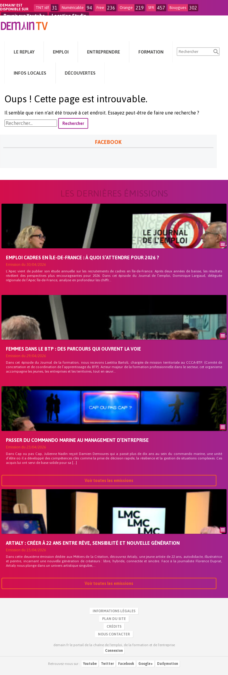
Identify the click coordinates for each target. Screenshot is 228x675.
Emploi (61, 51)
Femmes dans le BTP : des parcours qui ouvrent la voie (73, 348)
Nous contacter (114, 634)
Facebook (126, 664)
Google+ (145, 664)
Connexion (114, 651)
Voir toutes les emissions (109, 480)
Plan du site (114, 619)
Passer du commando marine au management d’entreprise (77, 440)
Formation (151, 51)
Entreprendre (103, 51)
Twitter (107, 664)
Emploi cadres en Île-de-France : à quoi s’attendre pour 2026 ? (82, 257)
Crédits (114, 626)
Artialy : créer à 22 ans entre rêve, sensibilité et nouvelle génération (93, 543)
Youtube (90, 664)
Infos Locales (30, 73)
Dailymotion (167, 664)
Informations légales (114, 611)
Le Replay (24, 51)
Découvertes (80, 73)
